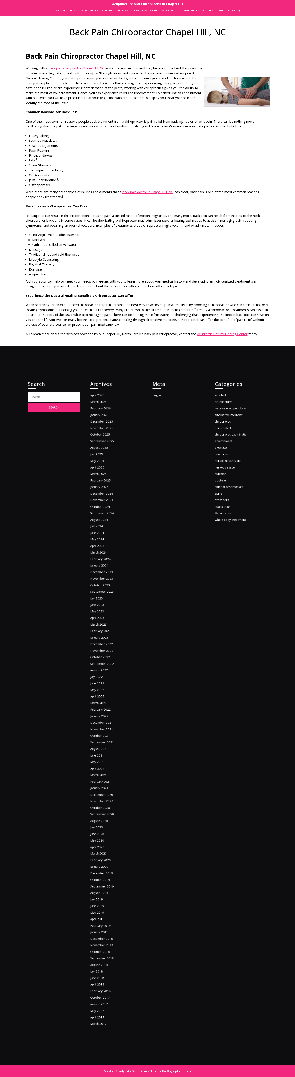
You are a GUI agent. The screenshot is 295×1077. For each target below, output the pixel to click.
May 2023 (102, 638)
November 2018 (106, 877)
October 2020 (105, 778)
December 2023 (106, 609)
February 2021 (105, 760)
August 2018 (104, 891)
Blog (221, 10)
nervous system (230, 534)
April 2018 (103, 905)
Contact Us (172, 10)
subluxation (227, 562)
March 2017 (103, 933)
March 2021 (103, 755)
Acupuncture (138, 10)
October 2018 (105, 882)
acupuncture (228, 487)
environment (228, 516)
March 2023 (103, 647)
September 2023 (106, 624)
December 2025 (106, 501)
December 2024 (106, 553)
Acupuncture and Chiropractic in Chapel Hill (147, 4)
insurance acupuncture (233, 492)
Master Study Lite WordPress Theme (132, 1071)
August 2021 (104, 736)
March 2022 (103, 703)
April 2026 (103, 483)
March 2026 (103, 487)
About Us (121, 10)
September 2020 (106, 783)
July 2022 (102, 684)
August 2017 (104, 919)
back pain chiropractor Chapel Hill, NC (76, 68)
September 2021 (106, 731)
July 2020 (102, 792)
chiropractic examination (234, 511)
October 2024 (105, 562)
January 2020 (104, 821)
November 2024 (106, 558)
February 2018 (105, 910)
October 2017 (105, 914)
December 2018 (106, 872)
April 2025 (103, 534)
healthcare (227, 525)
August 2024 (104, 572)
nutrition (226, 539)
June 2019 (102, 849)
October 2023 (105, 619)
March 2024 (103, 595)
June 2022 (102, 689)
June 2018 (102, 900)
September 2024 (106, 567)
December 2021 (106, 717)
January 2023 (104, 656)
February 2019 (105, 863)
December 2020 (106, 769)
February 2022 (105, 708)
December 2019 (106, 825)
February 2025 (105, 544)
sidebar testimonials (232, 548)
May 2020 (102, 802)
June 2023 (102, 633)
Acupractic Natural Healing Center (222, 334)
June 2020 (102, 797)
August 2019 (104, 839)
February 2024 (105, 600)
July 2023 (102, 628)
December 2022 (106, 661)
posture (226, 544)
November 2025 (106, 506)
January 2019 (104, 868)
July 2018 (102, 896)
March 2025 (103, 539)
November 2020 (106, 774)
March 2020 (103, 811)
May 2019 (102, 853)
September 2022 (106, 675)
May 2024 (102, 586)
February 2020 (105, 816)
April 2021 (103, 750)
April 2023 (103, 642)
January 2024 (104, 605)
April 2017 (103, 928)
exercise (226, 520)
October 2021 (105, 727)
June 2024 (102, 581)
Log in (163, 483)
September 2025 (106, 516)
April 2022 (103, 698)
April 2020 (103, 806)
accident (226, 483)
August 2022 (104, 680)
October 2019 (105, 830)
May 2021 (102, 746)
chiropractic (228, 501)
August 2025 (104, 520)
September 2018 (106, 886)
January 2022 (104, 713)
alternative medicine (232, 497)
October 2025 (105, 511)
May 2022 (102, 694)
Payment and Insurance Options (198, 10)
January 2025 (104, 548)
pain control (228, 506)
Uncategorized (229, 567)
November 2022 (106, 666)
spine (224, 553)
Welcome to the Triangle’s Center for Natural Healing (84, 10)
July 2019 (102, 844)
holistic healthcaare (231, 530)
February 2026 (105, 492)
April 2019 (103, 858)
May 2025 (102, 530)
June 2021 (102, 741)
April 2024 (103, 591)
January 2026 (104, 497)
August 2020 (104, 788)
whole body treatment (233, 572)
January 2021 (104, 764)
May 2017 (102, 924)
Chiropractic (155, 10)
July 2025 (102, 525)
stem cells (227, 558)
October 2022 (105, 670)
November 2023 (106, 614)
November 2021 (106, 722)
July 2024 (102, 576)
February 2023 (105, 652)
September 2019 (106, 835)
